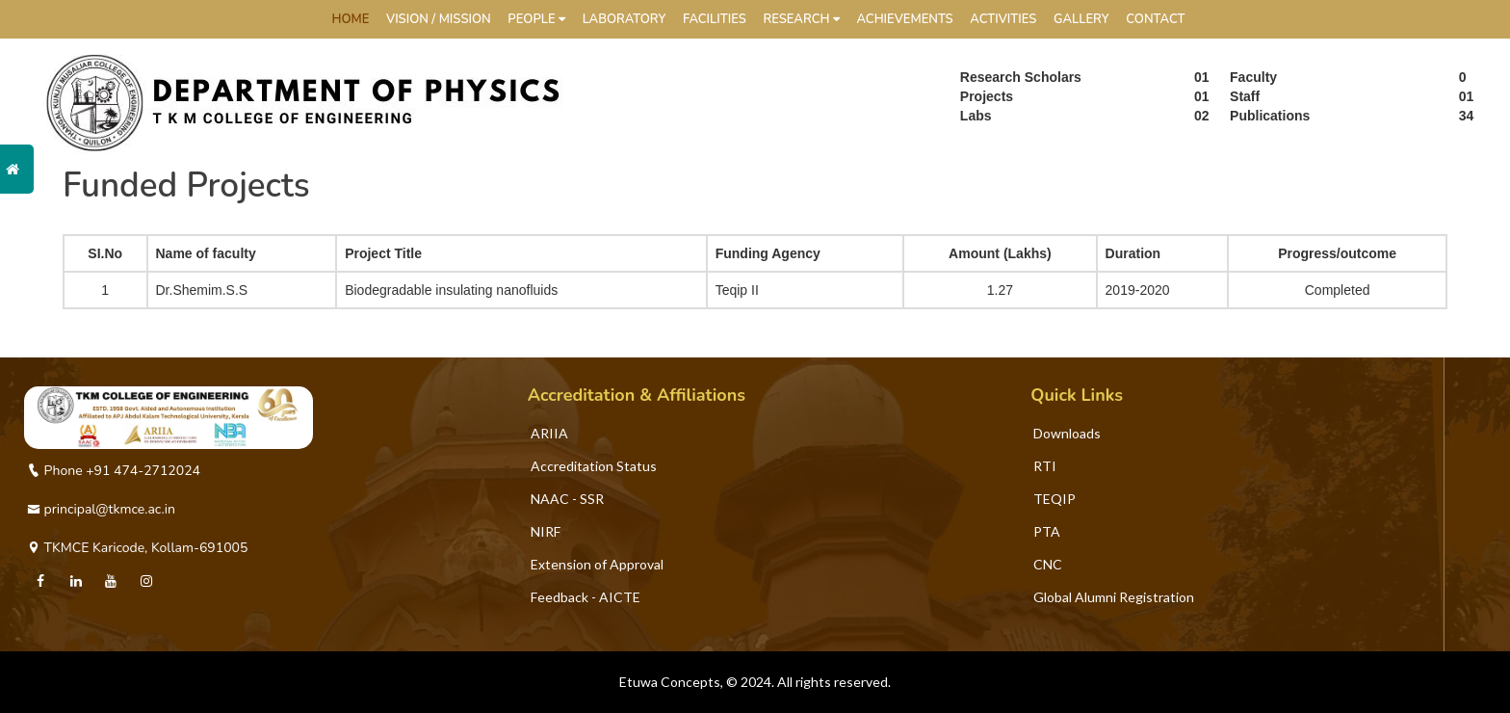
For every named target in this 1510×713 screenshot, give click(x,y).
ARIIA (549, 433)
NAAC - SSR (567, 498)
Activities (1003, 19)
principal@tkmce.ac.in (101, 509)
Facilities (714, 19)
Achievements (904, 19)
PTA (1046, 531)
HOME (351, 19)
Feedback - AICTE (585, 597)
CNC (1047, 564)
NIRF (545, 531)
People (536, 19)
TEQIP (1054, 498)
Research (801, 19)
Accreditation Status (594, 466)
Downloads (1067, 433)
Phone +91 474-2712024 (113, 471)
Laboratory (624, 19)
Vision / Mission (438, 19)
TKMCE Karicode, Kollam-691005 (137, 548)
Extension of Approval (597, 564)
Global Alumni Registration (1113, 597)
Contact (1155, 19)
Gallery (1081, 19)
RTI (1044, 466)
